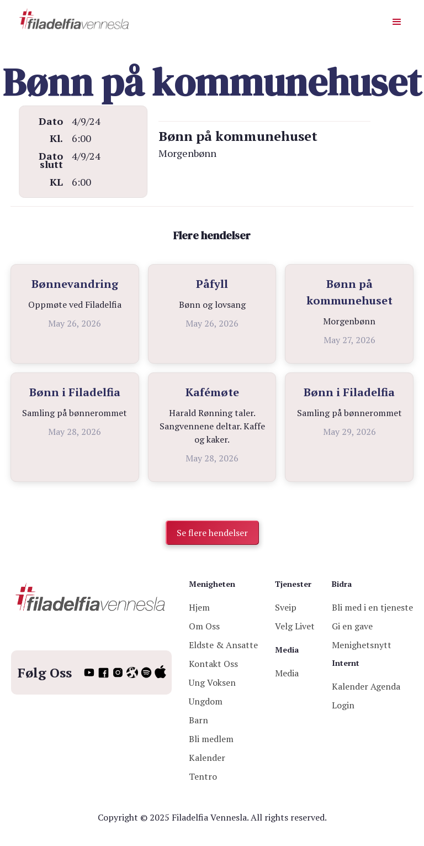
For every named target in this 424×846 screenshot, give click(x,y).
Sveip (285, 607)
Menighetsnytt (361, 645)
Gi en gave (352, 626)
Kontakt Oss (213, 664)
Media (287, 673)
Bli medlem (211, 739)
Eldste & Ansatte (223, 645)
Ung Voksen (212, 682)
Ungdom (205, 701)
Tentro (203, 776)
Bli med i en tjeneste (372, 607)
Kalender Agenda (366, 686)
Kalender (207, 758)
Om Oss (204, 626)
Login (343, 705)
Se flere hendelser (212, 533)
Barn (198, 720)
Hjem (199, 607)
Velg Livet (295, 626)
